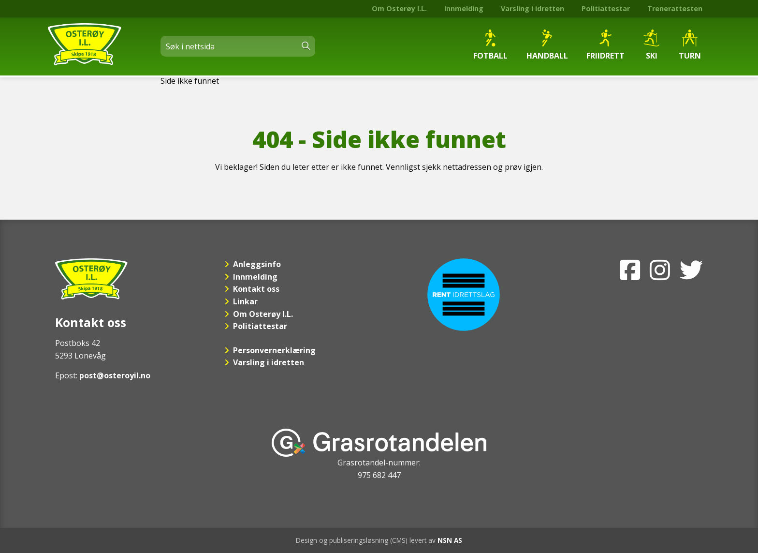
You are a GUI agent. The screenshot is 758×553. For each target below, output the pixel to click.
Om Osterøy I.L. (399, 8)
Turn (690, 45)
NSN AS (449, 540)
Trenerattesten (674, 8)
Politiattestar (606, 8)
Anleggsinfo (257, 264)
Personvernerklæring (274, 350)
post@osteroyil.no (114, 375)
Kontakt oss (256, 289)
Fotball (490, 45)
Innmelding (463, 8)
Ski (651, 45)
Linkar (245, 301)
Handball (547, 45)
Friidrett (605, 45)
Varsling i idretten (532, 8)
